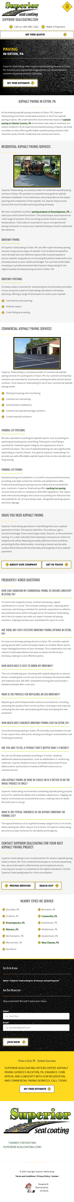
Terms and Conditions (25, 1176)
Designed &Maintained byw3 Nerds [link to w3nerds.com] (41, 1187)
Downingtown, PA (15, 922)
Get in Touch (54, 564)
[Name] (36, 1016)
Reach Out (46, 885)
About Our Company (23, 564)
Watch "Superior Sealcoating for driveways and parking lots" (31, 980)
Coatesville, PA (49, 916)
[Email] (36, 1027)
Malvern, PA (12, 929)
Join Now (13, 1042)
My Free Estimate (18, 83)
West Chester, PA (50, 942)
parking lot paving (56, 488)
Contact (55, 1176)
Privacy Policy (43, 1176)
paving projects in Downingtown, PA (50, 211)
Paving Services (20, 885)
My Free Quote (35, 34)
